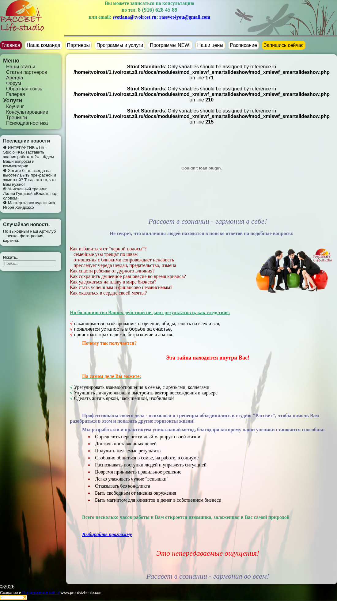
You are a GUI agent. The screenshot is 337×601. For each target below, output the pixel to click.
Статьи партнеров (26, 72)
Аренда (14, 77)
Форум (13, 83)
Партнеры (78, 45)
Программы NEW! (170, 45)
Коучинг (15, 106)
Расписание (243, 45)
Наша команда (43, 45)
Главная (11, 45)
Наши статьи (20, 66)
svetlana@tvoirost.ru (135, 17)
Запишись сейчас (284, 45)
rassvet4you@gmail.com (184, 17)
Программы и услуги (120, 45)
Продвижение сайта (40, 592)
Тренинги (16, 117)
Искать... (11, 257)
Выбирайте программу (107, 534)
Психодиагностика (27, 123)
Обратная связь (24, 88)
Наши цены (210, 45)
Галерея (15, 94)
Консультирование (27, 112)
